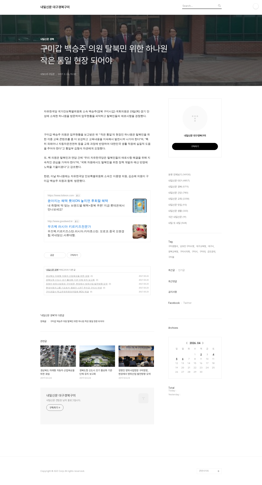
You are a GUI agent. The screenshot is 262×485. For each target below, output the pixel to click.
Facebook (174, 303)
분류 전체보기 (179, 175)
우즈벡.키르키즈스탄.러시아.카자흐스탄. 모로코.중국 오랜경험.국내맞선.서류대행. (86, 233)
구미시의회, (185, 251)
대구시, (211, 246)
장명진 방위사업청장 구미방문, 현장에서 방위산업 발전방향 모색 (77, 284)
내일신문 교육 (178, 199)
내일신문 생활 (178, 211)
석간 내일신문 (177, 217)
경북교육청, (173, 251)
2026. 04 (195, 343)
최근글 (171, 270)
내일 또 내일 (177, 223)
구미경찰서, (173, 246)
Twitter (187, 303)
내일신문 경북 (52, 270)
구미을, (171, 257)
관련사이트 (204, 471)
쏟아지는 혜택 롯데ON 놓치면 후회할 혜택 (78, 201)
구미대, (203, 251)
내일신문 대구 (179, 181)
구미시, (195, 251)
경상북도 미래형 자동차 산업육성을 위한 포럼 (67, 276)
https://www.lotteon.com (61, 195)
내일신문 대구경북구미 (55, 7)
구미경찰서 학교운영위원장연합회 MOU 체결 (67, 291)
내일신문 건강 (178, 193)
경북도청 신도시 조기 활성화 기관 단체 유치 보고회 (70, 280)
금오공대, (211, 251)
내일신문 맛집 (177, 205)
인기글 (181, 270)
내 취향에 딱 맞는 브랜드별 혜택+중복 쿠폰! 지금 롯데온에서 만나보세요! (86, 207)
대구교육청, (201, 246)
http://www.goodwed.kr (60, 221)
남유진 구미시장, (187, 246)
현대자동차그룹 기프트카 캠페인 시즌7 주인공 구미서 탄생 (74, 288)
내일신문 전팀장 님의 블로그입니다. (63, 400)
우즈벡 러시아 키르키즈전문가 (69, 226)
